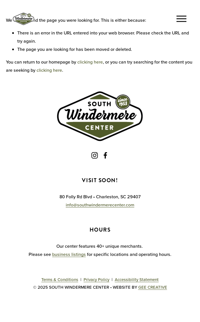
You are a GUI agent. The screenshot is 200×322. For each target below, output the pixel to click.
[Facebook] (105, 155)
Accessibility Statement (137, 279)
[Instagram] (94, 155)
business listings (69, 254)
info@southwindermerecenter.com (100, 205)
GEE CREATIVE (152, 287)
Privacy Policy (96, 279)
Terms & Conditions (59, 279)
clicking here (90, 62)
